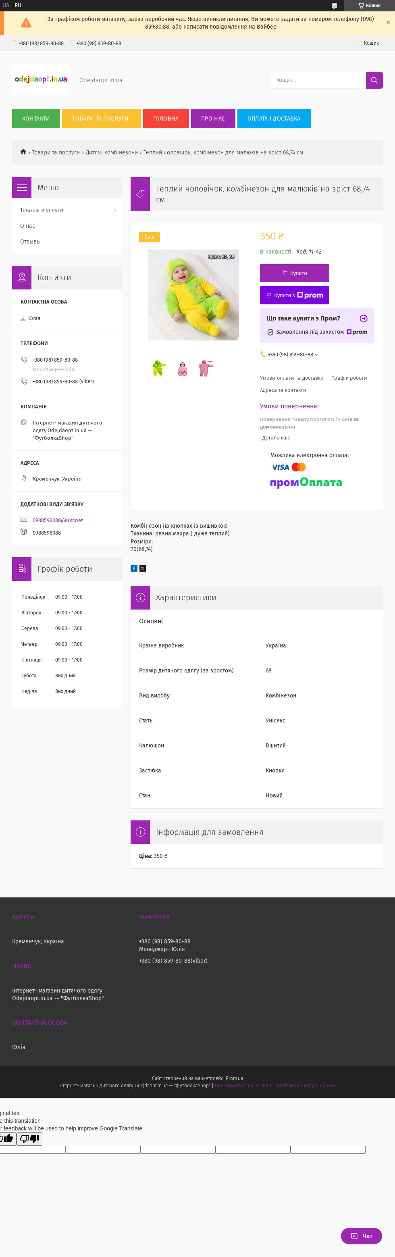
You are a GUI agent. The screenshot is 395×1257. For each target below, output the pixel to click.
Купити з (298, 295)
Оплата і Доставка (274, 118)
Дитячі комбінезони (112, 152)
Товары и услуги (41, 210)
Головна (166, 118)
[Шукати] (374, 80)
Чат (361, 1236)
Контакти (36, 118)
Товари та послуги (100, 118)
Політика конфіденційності (306, 1085)
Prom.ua (234, 1078)
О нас (27, 226)
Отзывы (30, 241)
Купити (298, 273)
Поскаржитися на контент (243, 1085)
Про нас (213, 118)
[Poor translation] (29, 1139)
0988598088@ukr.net (58, 520)
